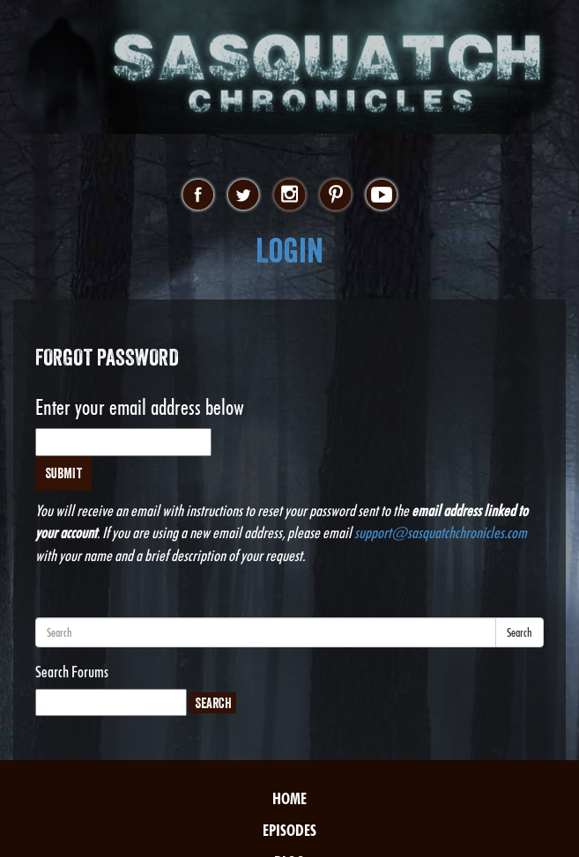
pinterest (335, 195)
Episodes (289, 830)
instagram (289, 195)
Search (519, 632)
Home (289, 798)
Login (289, 250)
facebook (198, 195)
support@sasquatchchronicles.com (440, 532)
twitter (244, 195)
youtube (381, 195)
